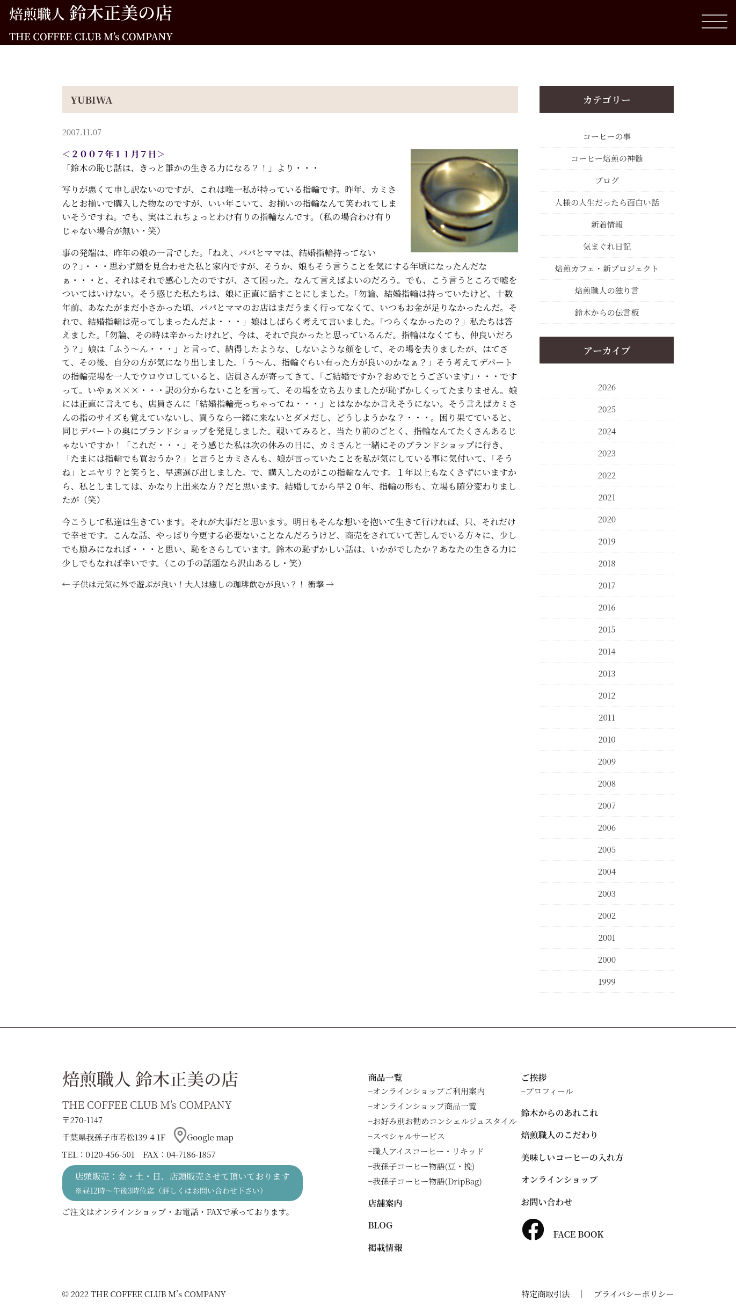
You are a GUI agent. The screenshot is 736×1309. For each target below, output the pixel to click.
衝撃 (316, 584)
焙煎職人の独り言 (606, 290)
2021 (606, 497)
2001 (606, 937)
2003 (607, 893)
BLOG (380, 1225)
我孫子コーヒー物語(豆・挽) (424, 1166)
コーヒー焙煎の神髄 (607, 158)
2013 (606, 673)
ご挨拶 (534, 1077)
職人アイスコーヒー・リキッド (428, 1151)
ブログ (607, 180)
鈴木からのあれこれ (560, 1113)
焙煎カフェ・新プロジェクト (607, 268)
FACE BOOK (562, 1234)
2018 (606, 563)
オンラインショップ (559, 1179)
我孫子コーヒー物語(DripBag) (427, 1181)
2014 (606, 651)
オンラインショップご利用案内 (429, 1090)
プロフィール (549, 1090)
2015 (606, 629)
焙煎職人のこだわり (560, 1135)
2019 (606, 541)
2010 (606, 739)
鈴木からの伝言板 (606, 312)
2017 (606, 585)
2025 (607, 408)
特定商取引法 (545, 1293)
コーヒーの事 (607, 136)
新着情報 (607, 224)
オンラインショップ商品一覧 (425, 1105)
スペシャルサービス (409, 1135)
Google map (203, 1137)
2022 (607, 475)
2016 (606, 607)
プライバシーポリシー (634, 1293)
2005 (607, 849)
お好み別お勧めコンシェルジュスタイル (444, 1120)
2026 (607, 386)
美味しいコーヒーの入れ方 (572, 1157)
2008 (607, 783)
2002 (607, 915)
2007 (607, 805)
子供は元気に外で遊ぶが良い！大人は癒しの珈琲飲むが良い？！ (188, 584)
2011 (607, 717)
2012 (606, 695)
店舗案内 (385, 1203)
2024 (607, 431)
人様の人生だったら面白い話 (607, 202)
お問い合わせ (547, 1202)
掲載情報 (385, 1247)
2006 (607, 827)
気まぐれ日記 (606, 246)
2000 (607, 959)
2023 (607, 453)
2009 (607, 761)
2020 (607, 519)
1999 (606, 981)
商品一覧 (385, 1077)
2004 (607, 871)
